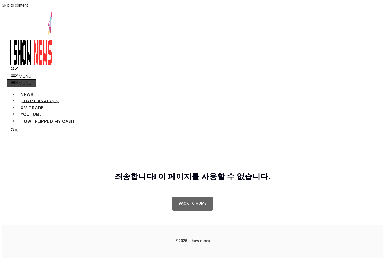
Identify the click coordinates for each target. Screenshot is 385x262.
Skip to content (15, 5)
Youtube (31, 114)
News (27, 94)
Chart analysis (40, 101)
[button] (14, 69)
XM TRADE (32, 108)
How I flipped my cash (47, 121)
